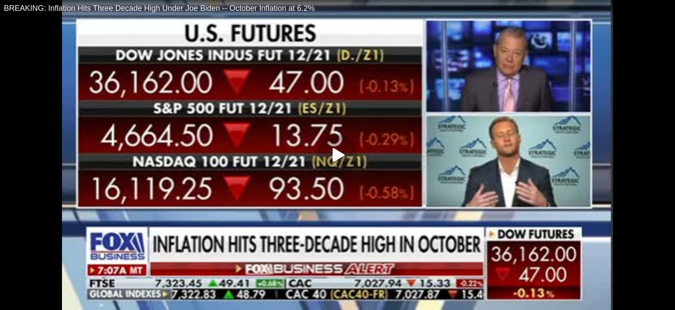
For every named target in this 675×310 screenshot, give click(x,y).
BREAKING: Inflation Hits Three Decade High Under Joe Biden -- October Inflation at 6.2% (159, 8)
